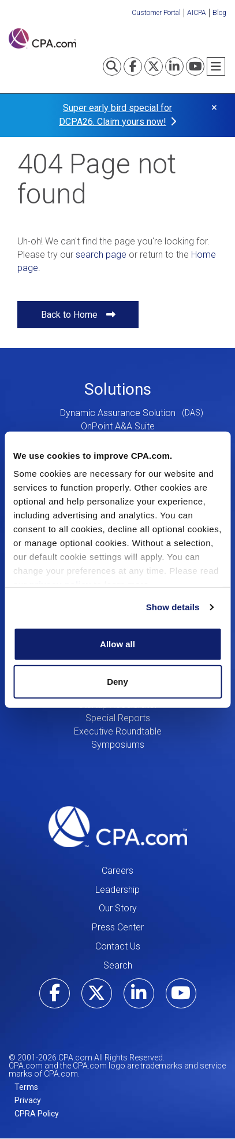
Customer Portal (156, 13)
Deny (117, 682)
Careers (117, 870)
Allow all (117, 643)
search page (101, 254)
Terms (26, 1087)
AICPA (196, 13)
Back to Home (69, 314)
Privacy (27, 1100)
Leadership (117, 889)
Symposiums (117, 744)
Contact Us (117, 946)
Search (117, 965)
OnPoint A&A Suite (118, 426)
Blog (219, 13)
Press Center (118, 927)
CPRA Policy (36, 1113)
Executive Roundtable (118, 731)
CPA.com (118, 827)
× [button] (214, 107)
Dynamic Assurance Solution (118, 412)
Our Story (118, 908)
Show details (173, 607)
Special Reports (117, 718)
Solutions (117, 389)
